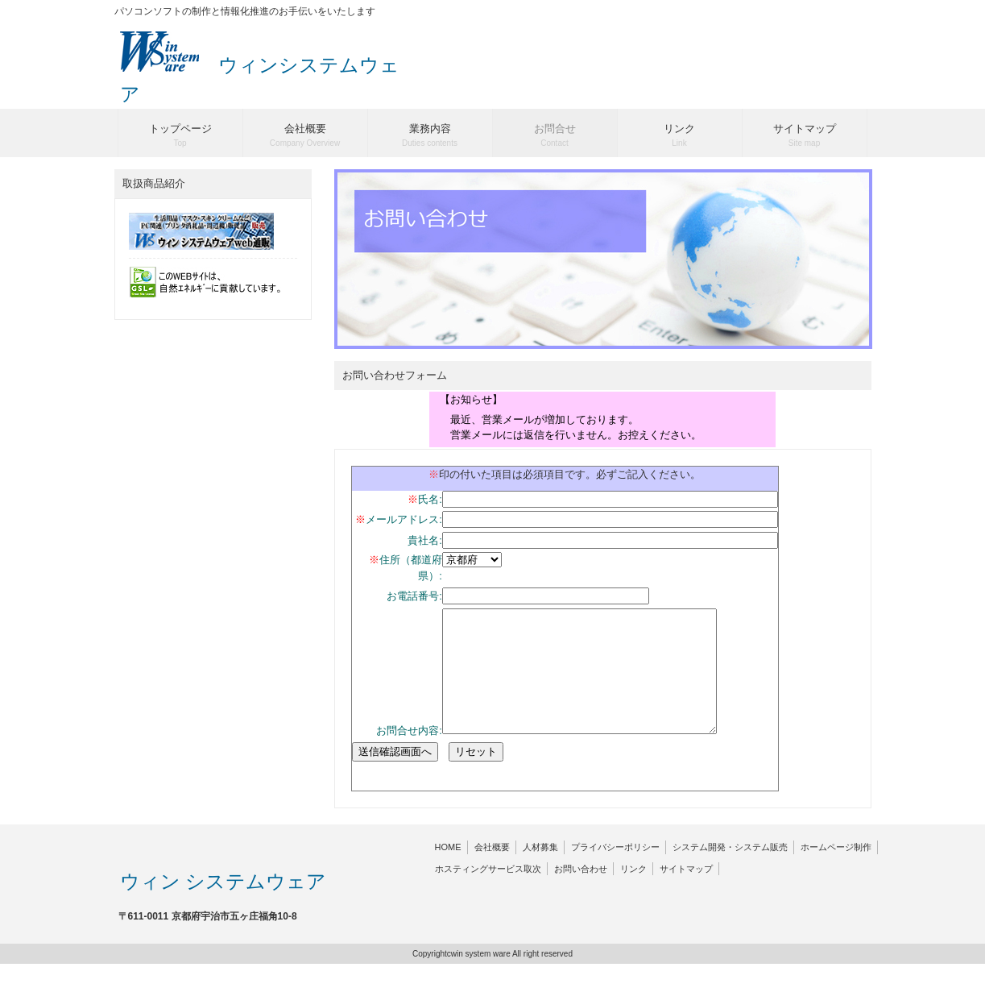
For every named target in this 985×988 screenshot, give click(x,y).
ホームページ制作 (836, 871)
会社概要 (492, 871)
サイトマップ (686, 893)
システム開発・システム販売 (730, 871)
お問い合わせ (580, 893)
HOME (448, 871)
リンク (633, 893)
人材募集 (540, 871)
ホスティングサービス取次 (488, 893)
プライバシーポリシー (615, 871)
